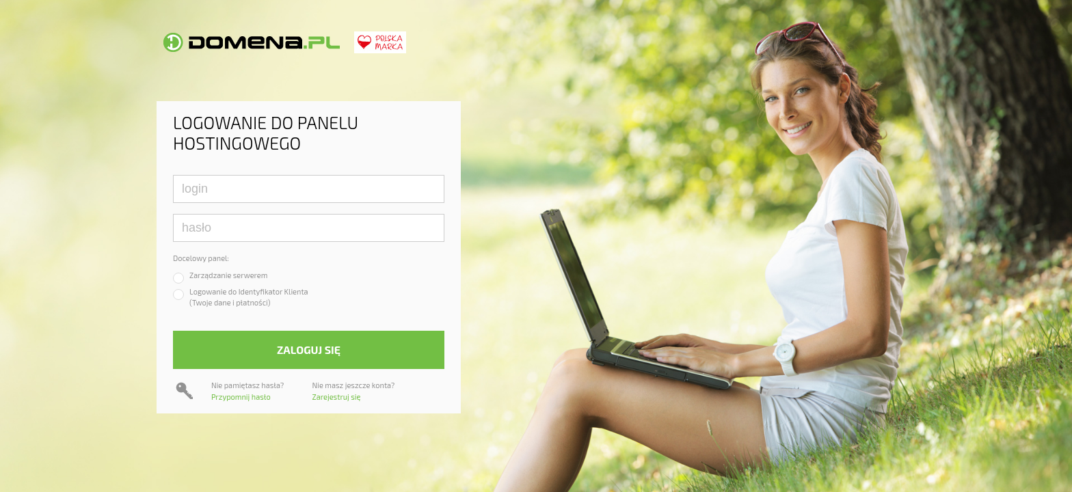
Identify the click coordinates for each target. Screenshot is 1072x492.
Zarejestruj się (336, 396)
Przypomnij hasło (241, 396)
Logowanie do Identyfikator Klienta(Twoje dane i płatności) (248, 297)
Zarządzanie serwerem (228, 275)
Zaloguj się (308, 349)
